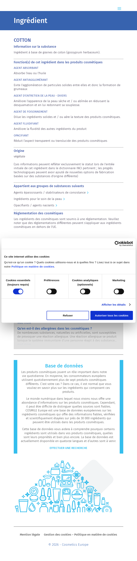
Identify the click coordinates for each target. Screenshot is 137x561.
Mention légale (30, 534)
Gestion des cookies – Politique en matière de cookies (80, 534)
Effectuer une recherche (68, 448)
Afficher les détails (114, 304)
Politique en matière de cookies (32, 266)
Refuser (68, 315)
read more (24, 323)
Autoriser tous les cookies (111, 315)
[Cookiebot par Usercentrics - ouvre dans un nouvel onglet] (117, 243)
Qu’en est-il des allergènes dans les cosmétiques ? (54, 328)
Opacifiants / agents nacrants (34, 205)
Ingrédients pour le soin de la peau (38, 199)
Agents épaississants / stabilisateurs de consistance (50, 192)
